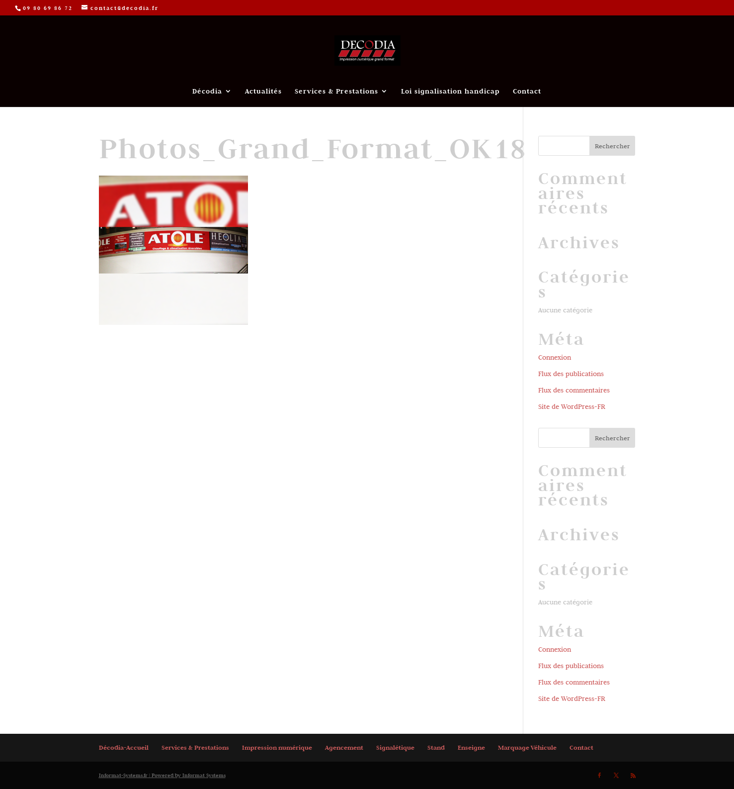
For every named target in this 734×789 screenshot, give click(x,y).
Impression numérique (277, 747)
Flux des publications (571, 373)
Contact (527, 92)
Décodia (207, 92)
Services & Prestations (336, 92)
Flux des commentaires (574, 390)
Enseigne (471, 747)
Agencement (344, 747)
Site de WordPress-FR (571, 406)
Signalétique (395, 747)
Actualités (263, 92)
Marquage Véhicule (527, 747)
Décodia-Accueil (124, 747)
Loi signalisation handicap (450, 92)
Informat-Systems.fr (123, 775)
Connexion (554, 357)
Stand (436, 747)
